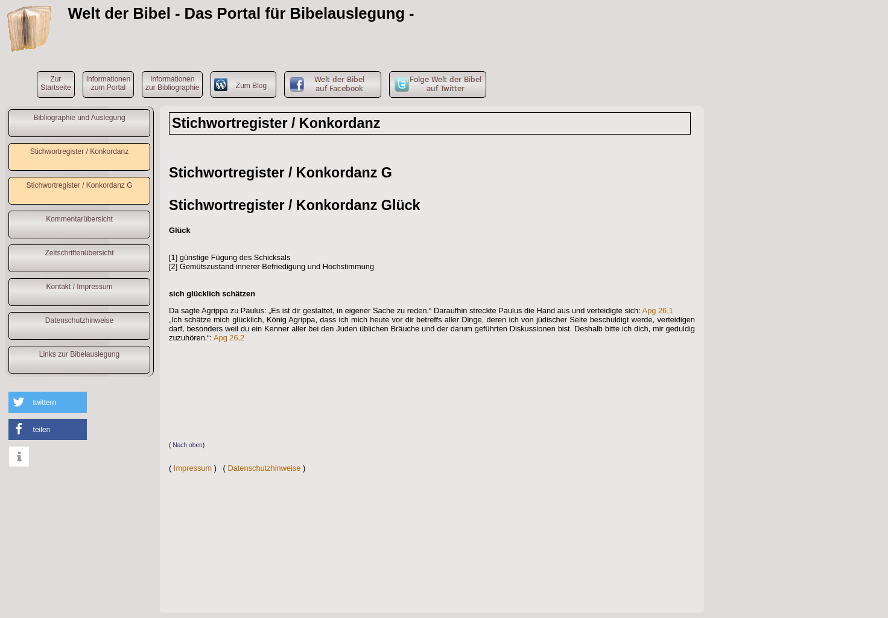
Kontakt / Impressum (79, 286)
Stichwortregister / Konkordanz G (79, 185)
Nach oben (188, 445)
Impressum (193, 468)
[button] (47, 402)
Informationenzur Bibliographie (172, 83)
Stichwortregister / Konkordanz (79, 151)
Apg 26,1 (657, 310)
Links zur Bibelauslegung (79, 354)
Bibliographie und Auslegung (79, 117)
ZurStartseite (55, 83)
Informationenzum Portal (108, 83)
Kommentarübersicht (79, 219)
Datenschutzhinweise (79, 320)
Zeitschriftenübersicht (79, 253)
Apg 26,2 (229, 337)
